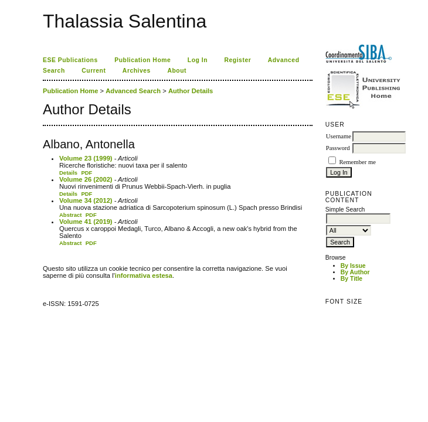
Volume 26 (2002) (86, 179)
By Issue (353, 266)
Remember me (357, 162)
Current (93, 70)
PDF (86, 172)
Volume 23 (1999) (86, 158)
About (176, 70)
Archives (137, 70)
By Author (355, 272)
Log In (198, 60)
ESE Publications (70, 60)
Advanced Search (133, 90)
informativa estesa (143, 275)
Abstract (70, 215)
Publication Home (142, 60)
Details (68, 172)
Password (338, 148)
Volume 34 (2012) (86, 200)
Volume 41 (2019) (86, 221)
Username (338, 136)
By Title (351, 278)
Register (238, 60)
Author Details (190, 90)
